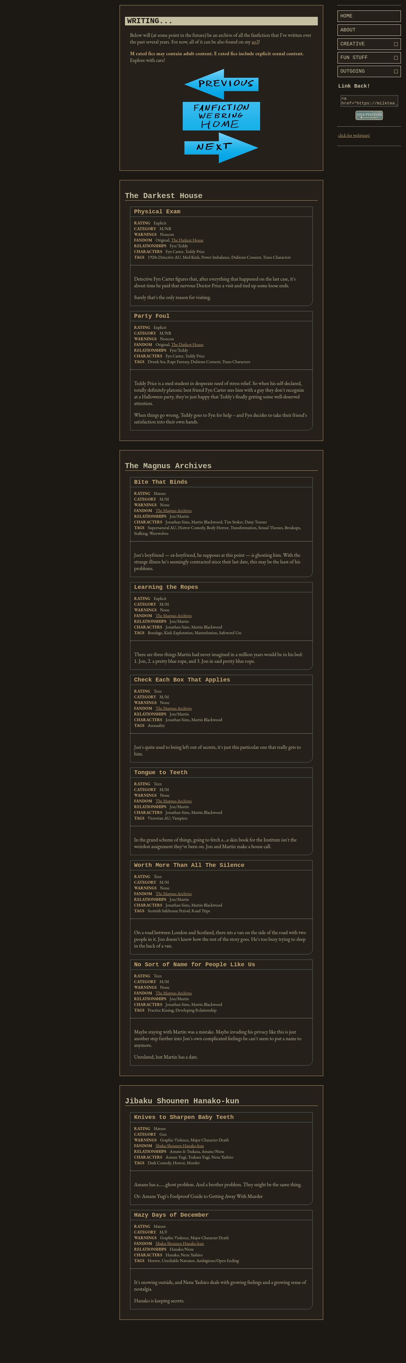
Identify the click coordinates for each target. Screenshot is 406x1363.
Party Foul (152, 321)
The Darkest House (187, 245)
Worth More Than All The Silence (189, 877)
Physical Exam (157, 216)
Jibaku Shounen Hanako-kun (179, 1162)
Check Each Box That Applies (182, 690)
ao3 (255, 43)
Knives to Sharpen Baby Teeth (184, 1133)
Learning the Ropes (166, 596)
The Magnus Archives (173, 519)
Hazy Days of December (171, 1232)
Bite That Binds (160, 490)
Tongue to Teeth (160, 784)
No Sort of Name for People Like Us (194, 977)
